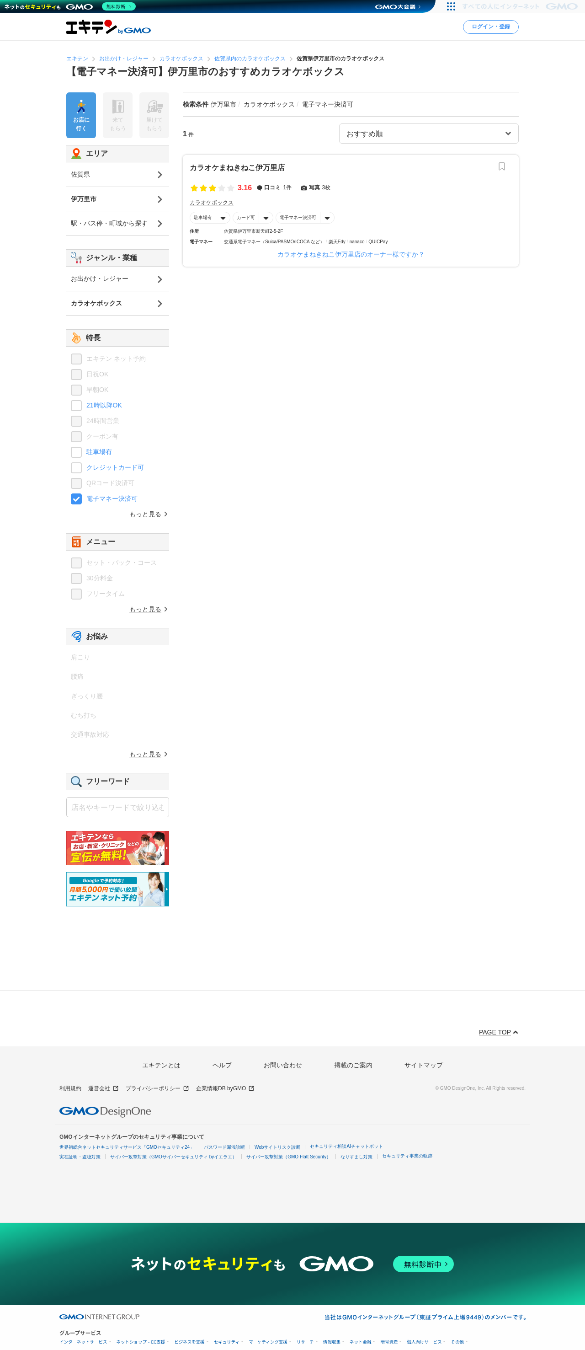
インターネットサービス (83, 1342)
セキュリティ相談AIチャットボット (346, 1146)
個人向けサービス (424, 1342)
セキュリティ (226, 1342)
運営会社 (103, 1088)
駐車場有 (203, 217)
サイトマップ (423, 1065)
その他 (457, 1342)
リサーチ (305, 1342)
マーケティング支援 (268, 1342)
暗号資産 (389, 1342)
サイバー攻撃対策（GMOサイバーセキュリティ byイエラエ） (173, 1156)
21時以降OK (104, 405)
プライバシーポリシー (157, 1088)
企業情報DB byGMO (225, 1088)
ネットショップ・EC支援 (141, 1342)
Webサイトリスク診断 (277, 1147)
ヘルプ (222, 1065)
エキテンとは (161, 1065)
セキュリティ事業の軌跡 (407, 1155)
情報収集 (331, 1342)
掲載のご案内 (353, 1065)
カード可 (246, 217)
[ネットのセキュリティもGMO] (70, 6)
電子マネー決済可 (298, 217)
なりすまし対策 (356, 1156)
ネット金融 (361, 1342)
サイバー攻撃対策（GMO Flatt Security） (288, 1156)
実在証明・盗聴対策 (80, 1156)
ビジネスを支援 (189, 1342)
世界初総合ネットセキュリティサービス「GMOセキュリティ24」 (126, 1147)
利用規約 (70, 1088)
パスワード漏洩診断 (224, 1147)
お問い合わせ (283, 1065)
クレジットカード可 (115, 467)
